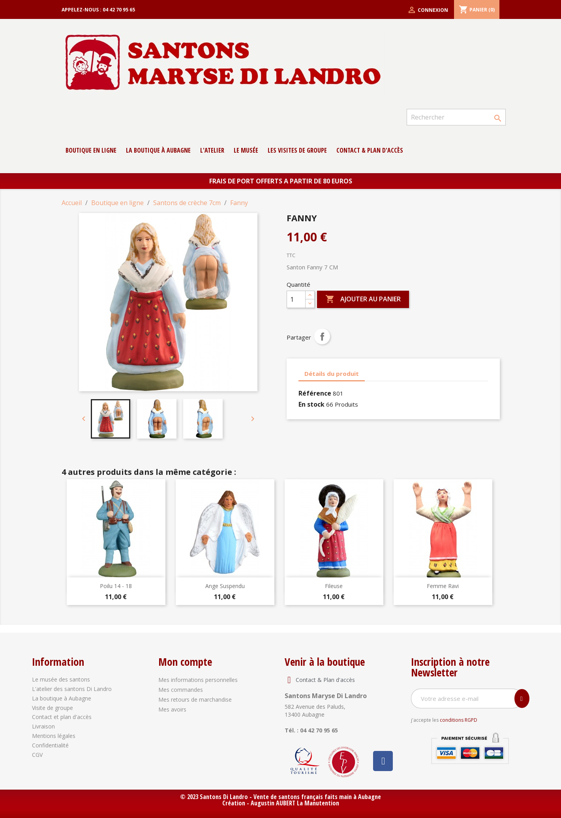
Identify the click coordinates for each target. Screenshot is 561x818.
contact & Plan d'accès (369, 150)
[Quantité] (296, 299)
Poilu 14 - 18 (116, 586)
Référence (314, 393)
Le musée (246, 150)
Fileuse (334, 586)
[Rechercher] (456, 117)
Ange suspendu (225, 586)
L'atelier (212, 150)
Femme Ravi (443, 586)
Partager (322, 336)
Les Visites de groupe (297, 150)
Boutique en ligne (91, 150)
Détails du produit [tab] (331, 373)
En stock (311, 404)
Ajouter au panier (363, 299)
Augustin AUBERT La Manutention (295, 803)
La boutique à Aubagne (158, 150)
